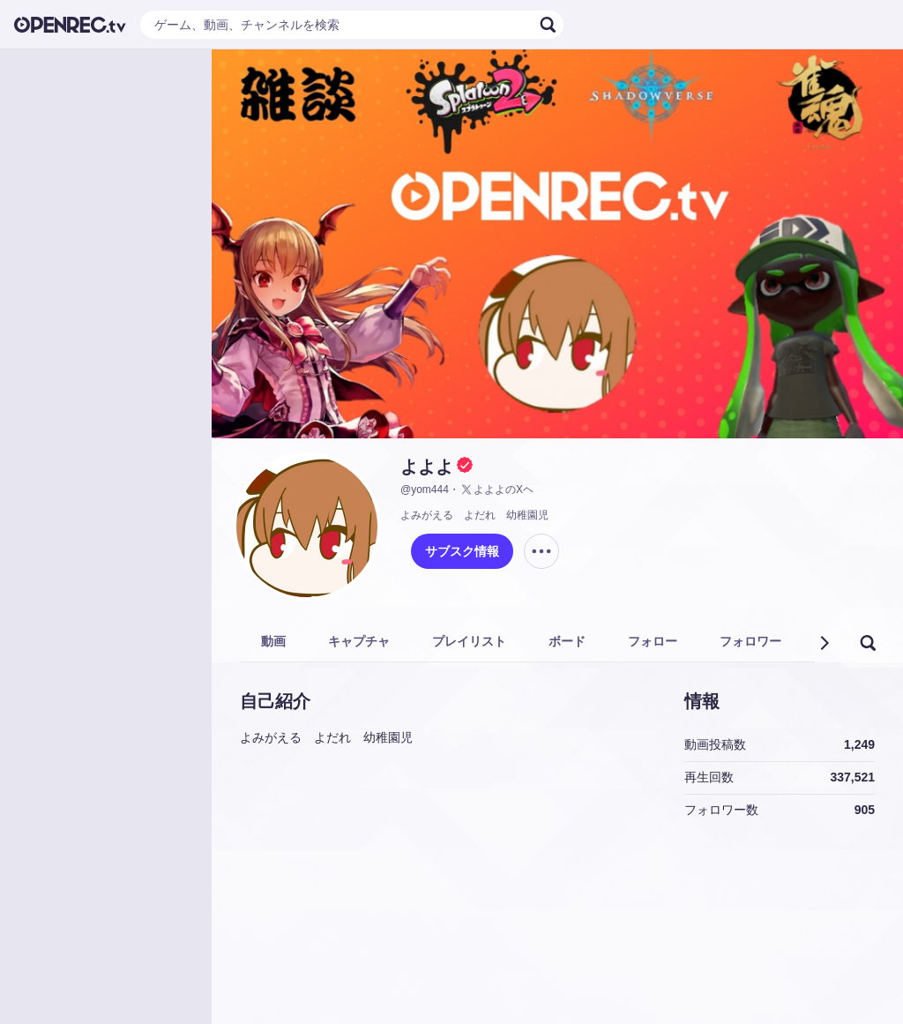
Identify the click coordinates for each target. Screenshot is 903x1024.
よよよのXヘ (496, 489)
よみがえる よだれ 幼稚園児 (474, 515)
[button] (823, 643)
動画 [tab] (273, 641)
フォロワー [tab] (750, 641)
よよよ (426, 466)
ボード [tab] (567, 641)
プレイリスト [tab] (469, 641)
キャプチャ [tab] (359, 641)
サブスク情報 (462, 551)
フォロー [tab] (652, 641)
